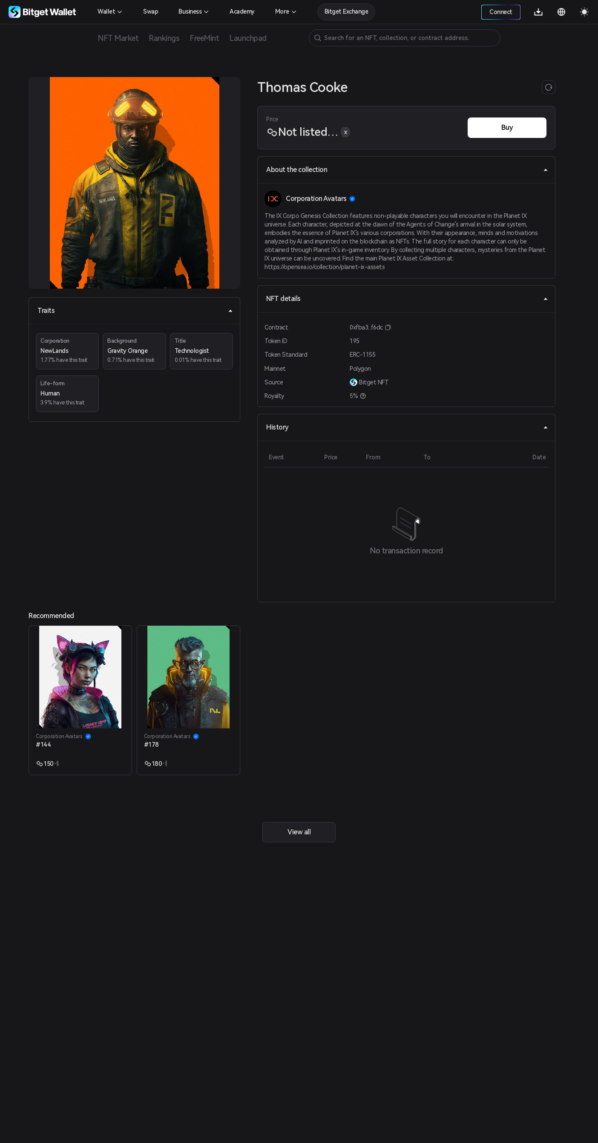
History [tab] (407, 427)
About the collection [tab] (407, 170)
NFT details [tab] (407, 299)
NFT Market (118, 38)
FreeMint (204, 38)
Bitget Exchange (346, 11)
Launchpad (248, 38)
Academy (242, 11)
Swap (150, 11)
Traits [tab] (135, 311)
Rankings (164, 38)
